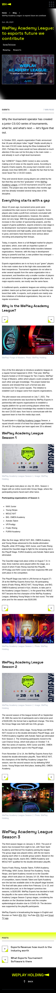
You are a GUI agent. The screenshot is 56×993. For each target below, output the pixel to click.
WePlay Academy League (29, 420)
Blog (15, 13)
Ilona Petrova (9, 44)
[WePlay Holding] (6, 4)
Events (5, 109)
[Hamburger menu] (51, 4)
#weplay (6, 50)
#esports (17, 50)
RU (24, 915)
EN (20, 915)
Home (4, 13)
